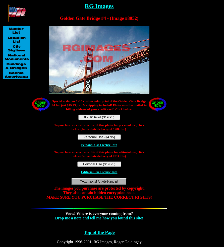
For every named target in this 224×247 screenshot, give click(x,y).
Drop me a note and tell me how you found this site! (99, 218)
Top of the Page (99, 232)
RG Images (99, 6)
